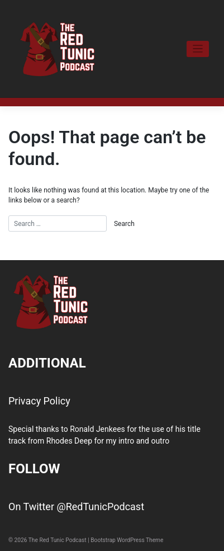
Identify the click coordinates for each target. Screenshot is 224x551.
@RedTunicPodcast (100, 506)
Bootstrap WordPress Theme (126, 540)
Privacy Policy (39, 401)
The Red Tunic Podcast (57, 540)
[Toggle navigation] (198, 49)
